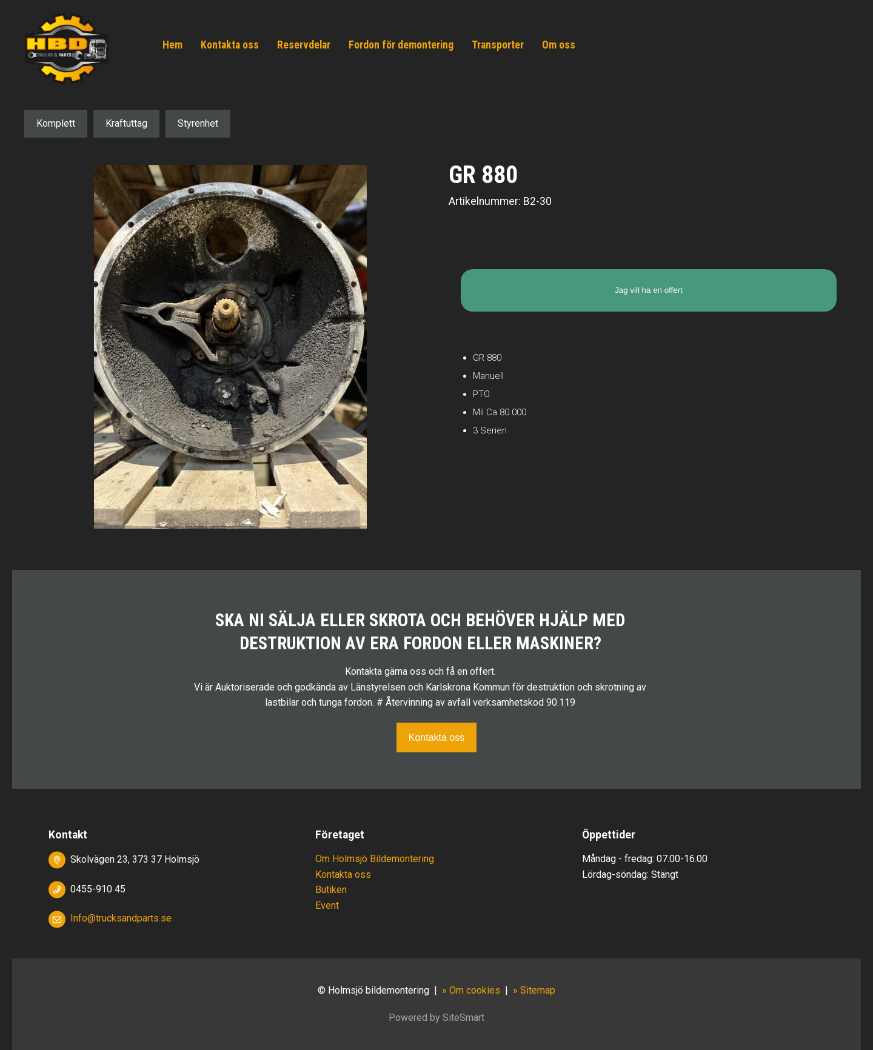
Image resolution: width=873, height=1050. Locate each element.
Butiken (331, 889)
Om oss (558, 45)
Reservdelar (303, 45)
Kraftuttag (126, 123)
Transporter (498, 45)
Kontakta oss (230, 45)
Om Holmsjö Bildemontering (374, 858)
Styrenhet (198, 123)
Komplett (55, 123)
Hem (172, 45)
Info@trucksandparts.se (121, 918)
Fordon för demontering (401, 45)
